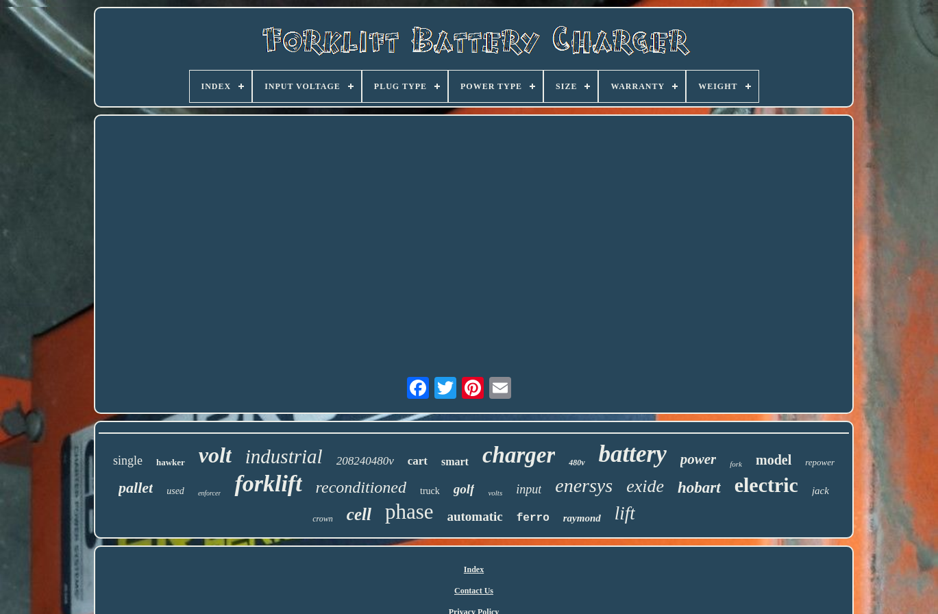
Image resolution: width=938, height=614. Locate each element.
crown (322, 519)
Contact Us (473, 590)
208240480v (365, 460)
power (698, 459)
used (175, 491)
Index (474, 569)
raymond (582, 518)
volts (495, 493)
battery (633, 454)
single (128, 460)
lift (625, 513)
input (528, 489)
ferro (533, 518)
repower (820, 462)
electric (766, 485)
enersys (584, 485)
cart (418, 460)
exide (645, 486)
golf (464, 489)
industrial (284, 456)
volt (215, 455)
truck (430, 491)
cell (359, 514)
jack (820, 490)
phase (409, 512)
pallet (136, 487)
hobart (699, 487)
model (773, 459)
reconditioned (361, 487)
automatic (474, 516)
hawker (170, 462)
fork (736, 464)
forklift (267, 483)
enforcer (209, 493)
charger (518, 455)
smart (455, 461)
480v (576, 462)
